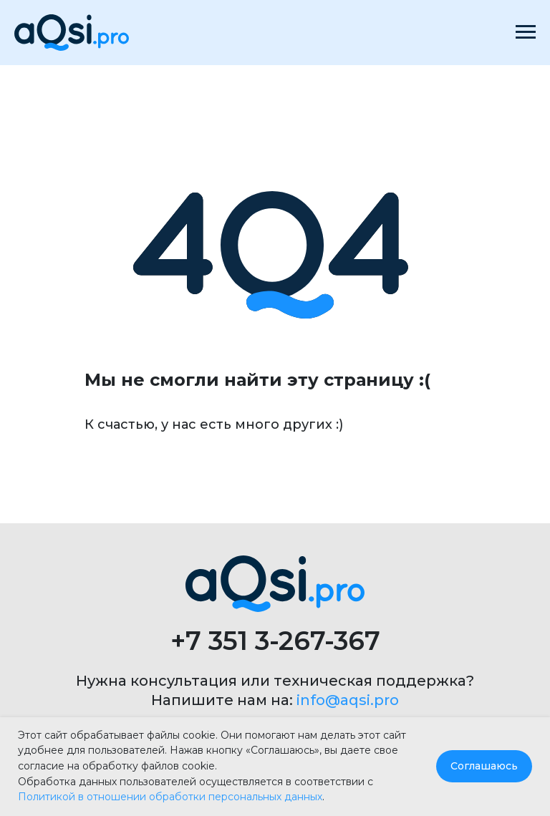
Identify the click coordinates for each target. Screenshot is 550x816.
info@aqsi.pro (347, 700)
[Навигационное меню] (526, 32)
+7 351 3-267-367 (275, 640)
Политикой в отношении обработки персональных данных (170, 796)
